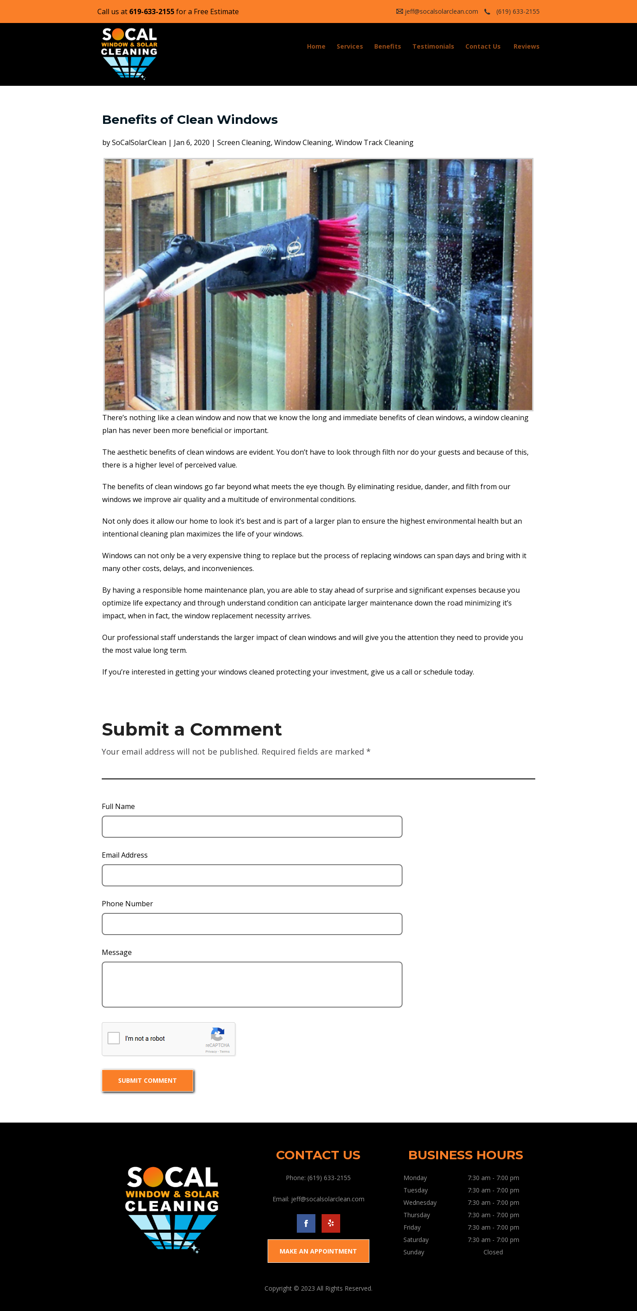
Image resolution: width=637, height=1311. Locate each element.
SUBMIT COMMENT (147, 1080)
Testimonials (433, 46)
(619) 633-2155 (518, 11)
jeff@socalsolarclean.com (441, 11)
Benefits (387, 46)
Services (350, 46)
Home (316, 46)
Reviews (527, 46)
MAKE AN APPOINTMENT (318, 1251)
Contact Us (483, 46)
